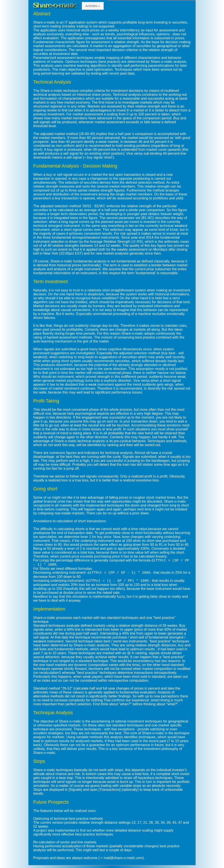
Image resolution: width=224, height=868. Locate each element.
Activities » (92, 6)
